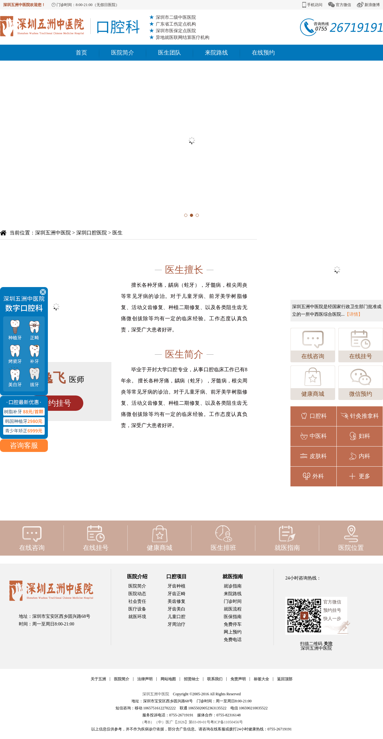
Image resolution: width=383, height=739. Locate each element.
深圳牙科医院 (69, 26)
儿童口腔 (176, 616)
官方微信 (339, 4)
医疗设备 (137, 609)
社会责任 (137, 601)
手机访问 (312, 5)
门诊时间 (233, 601)
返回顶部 (284, 679)
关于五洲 (98, 679)
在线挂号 (361, 343)
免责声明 (238, 679)
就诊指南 (233, 586)
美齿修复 (176, 601)
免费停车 (233, 624)
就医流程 (233, 609)
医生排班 (223, 538)
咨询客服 (24, 414)
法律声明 (145, 679)
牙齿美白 (176, 609)
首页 (81, 52)
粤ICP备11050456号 (226, 722)
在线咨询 (313, 343)
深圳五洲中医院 (53, 232)
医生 (117, 232)
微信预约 (361, 381)
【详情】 (354, 314)
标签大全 (261, 679)
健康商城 (313, 381)
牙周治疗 (176, 624)
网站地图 (168, 679)
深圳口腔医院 (91, 232)
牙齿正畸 (176, 593)
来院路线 (216, 52)
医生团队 (169, 52)
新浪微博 (368, 4)
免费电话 (233, 639)
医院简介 (122, 52)
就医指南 (287, 538)
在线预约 (263, 52)
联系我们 (214, 679)
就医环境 (137, 616)
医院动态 (137, 593)
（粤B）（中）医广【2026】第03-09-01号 (175, 722)
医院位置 (351, 538)
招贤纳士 (191, 679)
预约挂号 (56, 403)
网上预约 (233, 632)
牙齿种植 (176, 586)
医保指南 (233, 616)
